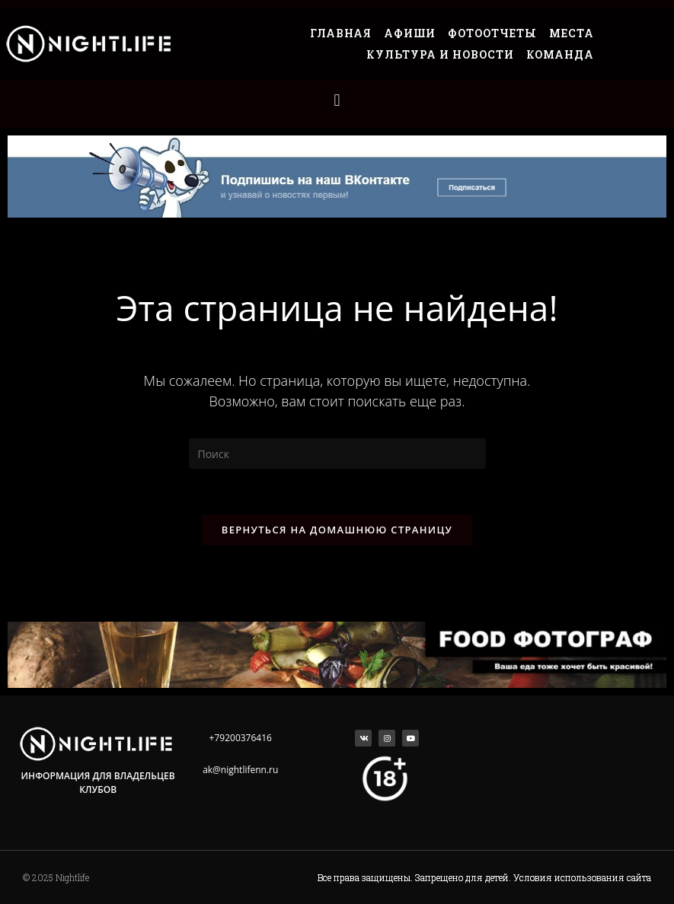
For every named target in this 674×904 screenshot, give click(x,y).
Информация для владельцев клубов (98, 782)
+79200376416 (240, 737)
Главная (341, 33)
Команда (560, 54)
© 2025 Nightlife (56, 877)
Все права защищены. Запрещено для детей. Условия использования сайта (484, 877)
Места (571, 33)
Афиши (410, 33)
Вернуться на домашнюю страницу (337, 529)
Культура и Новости (440, 54)
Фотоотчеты (492, 33)
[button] (337, 100)
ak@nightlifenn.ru (240, 769)
